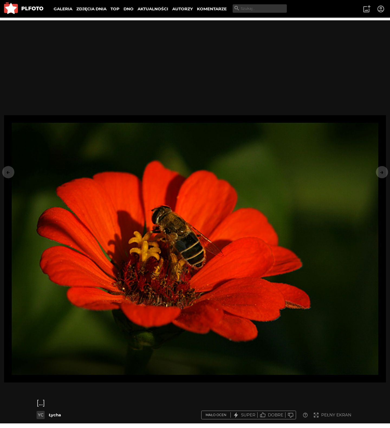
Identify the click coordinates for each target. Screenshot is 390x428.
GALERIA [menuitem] (63, 8)
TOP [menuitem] (114, 8)
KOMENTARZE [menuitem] (212, 8)
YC (41, 414)
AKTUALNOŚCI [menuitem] (153, 8)
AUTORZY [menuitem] (182, 8)
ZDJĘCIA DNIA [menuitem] (91, 8)
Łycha (55, 414)
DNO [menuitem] (128, 8)
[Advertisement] (195, 58)
